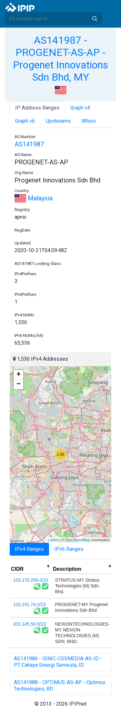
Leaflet (53, 540)
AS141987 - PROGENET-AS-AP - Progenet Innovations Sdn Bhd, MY (60, 58)
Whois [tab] (89, 121)
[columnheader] (31, 566)
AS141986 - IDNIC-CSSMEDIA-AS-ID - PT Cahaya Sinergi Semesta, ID (58, 662)
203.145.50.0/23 (29, 624)
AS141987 (29, 144)
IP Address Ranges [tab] (37, 108)
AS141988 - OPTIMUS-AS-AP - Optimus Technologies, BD (60, 685)
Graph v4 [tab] (80, 108)
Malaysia (34, 198)
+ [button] (18, 375)
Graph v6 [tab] (25, 121)
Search (94, 18)
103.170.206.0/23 (30, 580)
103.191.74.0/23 (29, 604)
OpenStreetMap (77, 540)
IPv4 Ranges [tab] (29, 549)
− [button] (18, 384)
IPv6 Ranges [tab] (68, 549)
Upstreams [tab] (58, 121)
